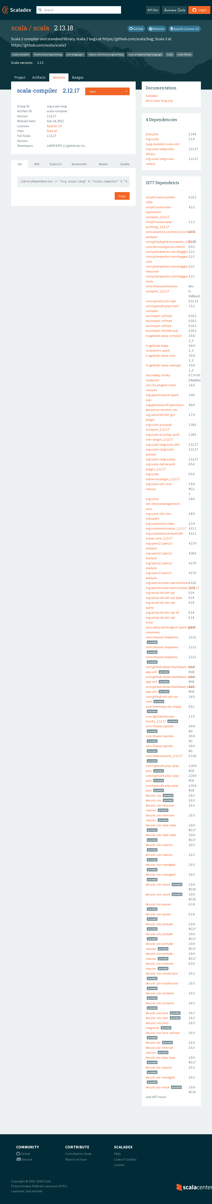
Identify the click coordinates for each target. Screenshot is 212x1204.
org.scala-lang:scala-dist (163, 444)
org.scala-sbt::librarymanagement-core (163, 504)
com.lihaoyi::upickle (159, 746)
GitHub (136, 29)
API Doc (153, 10)
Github (23, 1154)
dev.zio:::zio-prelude (159, 924)
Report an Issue (76, 1159)
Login (199, 10)
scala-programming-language (145, 54)
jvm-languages (75, 54)
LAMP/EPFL (55, 146)
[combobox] (107, 91)
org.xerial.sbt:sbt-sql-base (164, 598)
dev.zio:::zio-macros (159, 845)
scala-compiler (20, 54)
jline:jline (152, 134)
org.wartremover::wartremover (167, 583)
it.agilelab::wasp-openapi (163, 365)
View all (52, 131)
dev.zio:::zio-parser (158, 904)
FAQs (117, 1154)
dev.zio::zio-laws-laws (160, 1057)
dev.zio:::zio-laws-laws (161, 825)
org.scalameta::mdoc (160, 523)
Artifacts (39, 77)
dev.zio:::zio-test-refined (162, 1033)
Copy (122, 196)
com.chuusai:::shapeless (162, 637)
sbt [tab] (19, 164)
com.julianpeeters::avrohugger (167, 251)
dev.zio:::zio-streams (160, 993)
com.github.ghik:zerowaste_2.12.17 (170, 242)
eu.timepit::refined (158, 326)
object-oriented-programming (106, 54)
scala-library (184, 54)
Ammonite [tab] (79, 164)
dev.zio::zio (153, 1042)
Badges (78, 77)
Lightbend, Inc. (75, 146)
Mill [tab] (37, 164)
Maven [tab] (103, 164)
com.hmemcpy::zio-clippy (163, 706)
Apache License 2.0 (184, 29)
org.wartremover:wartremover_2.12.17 (172, 588)
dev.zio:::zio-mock (158, 884)
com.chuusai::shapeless (162, 657)
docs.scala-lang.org (159, 100)
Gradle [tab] (124, 164)
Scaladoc (152, 96)
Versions (58, 77)
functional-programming (48, 54)
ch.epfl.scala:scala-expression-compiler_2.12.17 (159, 212)
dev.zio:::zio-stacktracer (162, 973)
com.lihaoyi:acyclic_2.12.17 (164, 756)
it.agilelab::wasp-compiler (164, 336)
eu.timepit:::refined (159, 316)
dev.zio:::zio (153, 795)
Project (19, 77)
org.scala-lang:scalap (160, 459)
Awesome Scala (174, 10)
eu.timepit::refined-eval (162, 331)
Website (156, 29)
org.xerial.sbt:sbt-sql (160, 593)
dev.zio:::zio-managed (160, 865)
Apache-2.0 (54, 126)
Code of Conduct (125, 1159)
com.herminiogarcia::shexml (165, 247)
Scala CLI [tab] (55, 164)
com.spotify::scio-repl (161, 301)
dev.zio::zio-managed (160, 1077)
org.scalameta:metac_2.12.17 (166, 528)
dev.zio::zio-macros (159, 1067)
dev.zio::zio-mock (157, 1087)
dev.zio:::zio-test (157, 1013)
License (119, 1165)
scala (19, 27)
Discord (24, 1159)
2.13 (40, 62)
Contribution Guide (78, 1154)
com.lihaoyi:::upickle (159, 726)
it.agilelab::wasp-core (160, 355)
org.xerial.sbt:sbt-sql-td (162, 612)
